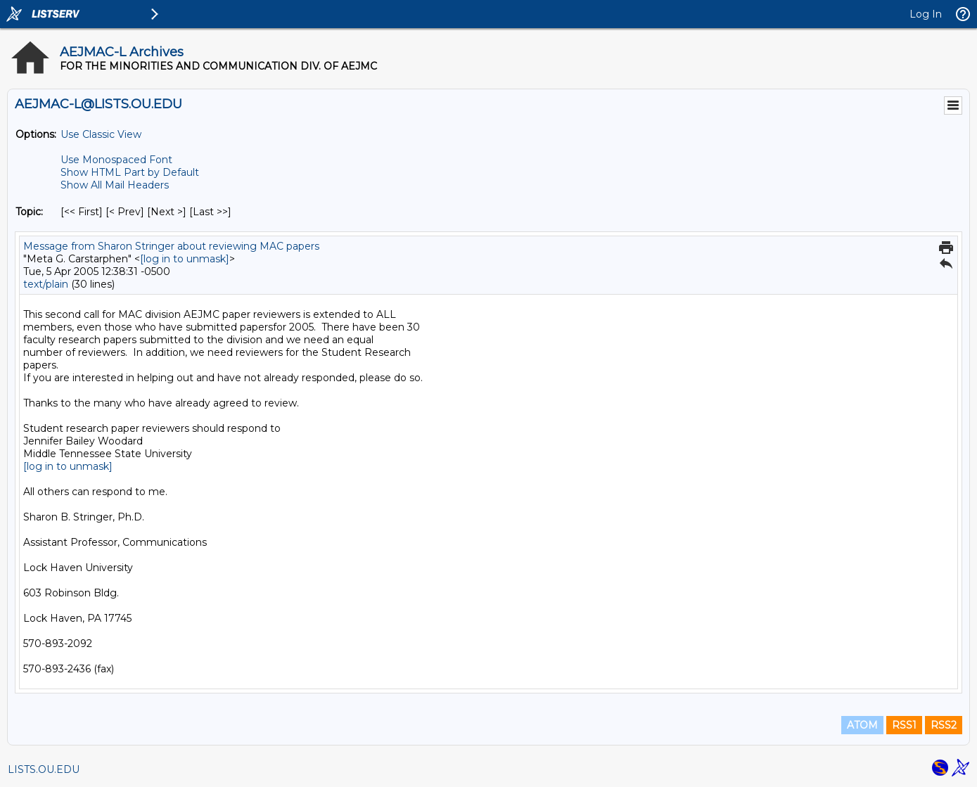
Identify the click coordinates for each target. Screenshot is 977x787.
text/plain (45, 284)
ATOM (862, 725)
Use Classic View (100, 134)
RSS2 (944, 725)
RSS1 (904, 725)
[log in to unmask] (184, 258)
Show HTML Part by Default (129, 172)
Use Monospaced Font (116, 159)
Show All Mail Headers (114, 185)
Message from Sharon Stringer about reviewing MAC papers (171, 246)
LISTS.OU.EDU (43, 769)
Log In (925, 14)
